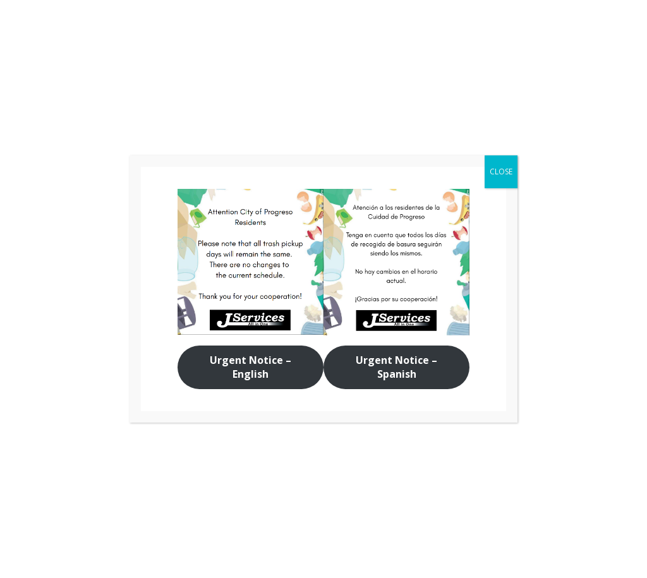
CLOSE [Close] (501, 171)
